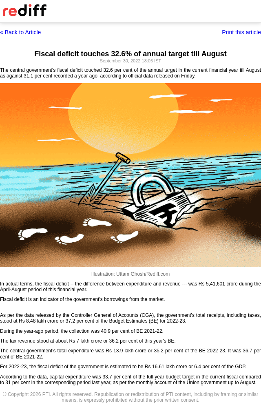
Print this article (241, 32)
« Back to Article (20, 32)
